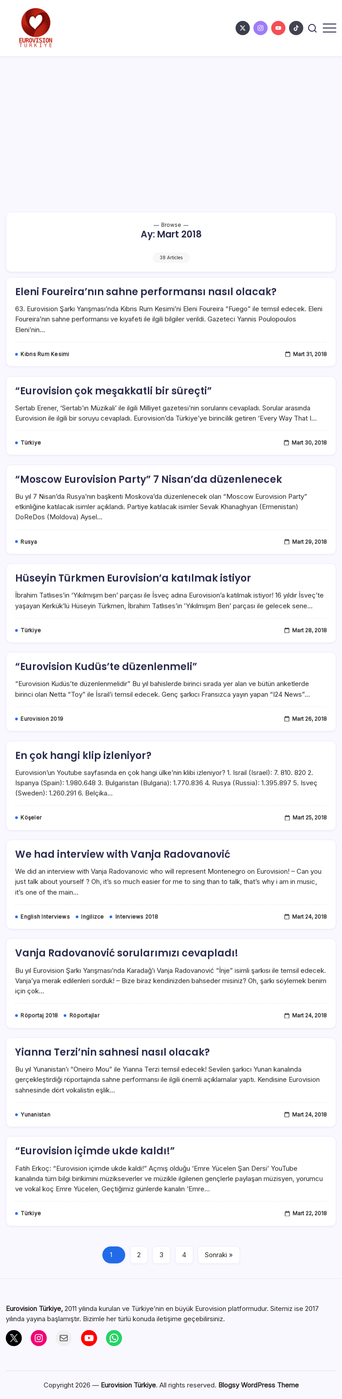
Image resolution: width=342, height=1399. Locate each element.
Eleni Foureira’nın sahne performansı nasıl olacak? (146, 306)
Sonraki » (219, 1254)
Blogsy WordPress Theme (258, 1385)
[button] (312, 28)
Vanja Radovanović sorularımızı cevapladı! (126, 968)
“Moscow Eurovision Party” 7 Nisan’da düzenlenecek (148, 494)
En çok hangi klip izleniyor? (83, 770)
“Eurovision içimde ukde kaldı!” (95, 1166)
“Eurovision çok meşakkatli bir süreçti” (113, 405)
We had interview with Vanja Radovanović (122, 869)
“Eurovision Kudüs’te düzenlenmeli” (106, 681)
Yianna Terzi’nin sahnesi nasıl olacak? (112, 1066)
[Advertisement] (171, 122)
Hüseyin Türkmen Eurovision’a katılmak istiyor (133, 593)
